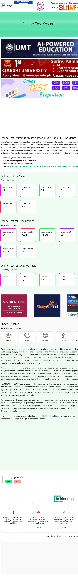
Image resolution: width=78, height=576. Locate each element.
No (17, 482)
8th (56, 416)
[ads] (14, 305)
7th (49, 416)
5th (43, 416)
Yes (8, 482)
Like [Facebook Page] (13, 527)
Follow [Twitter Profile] (63, 527)
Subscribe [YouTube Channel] (38, 527)
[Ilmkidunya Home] (6, 5)
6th (46, 416)
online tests (25, 357)
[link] (23, 2)
